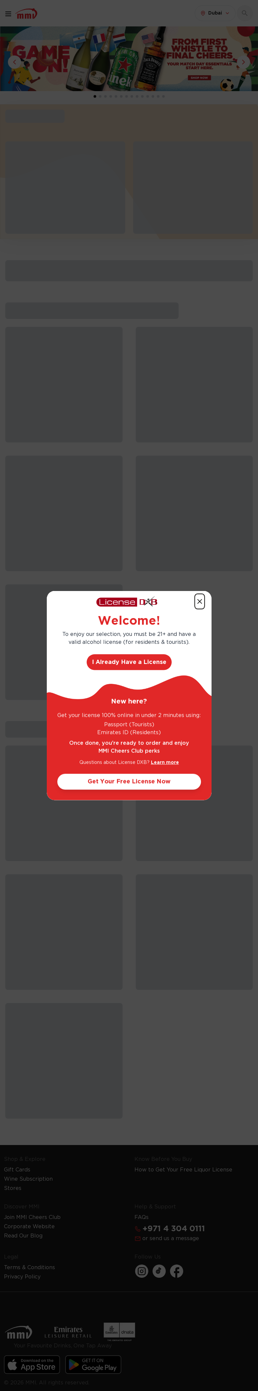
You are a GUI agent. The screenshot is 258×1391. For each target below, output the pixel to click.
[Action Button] (200, 601)
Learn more (165, 763)
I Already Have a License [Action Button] (129, 662)
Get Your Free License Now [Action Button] (129, 781)
